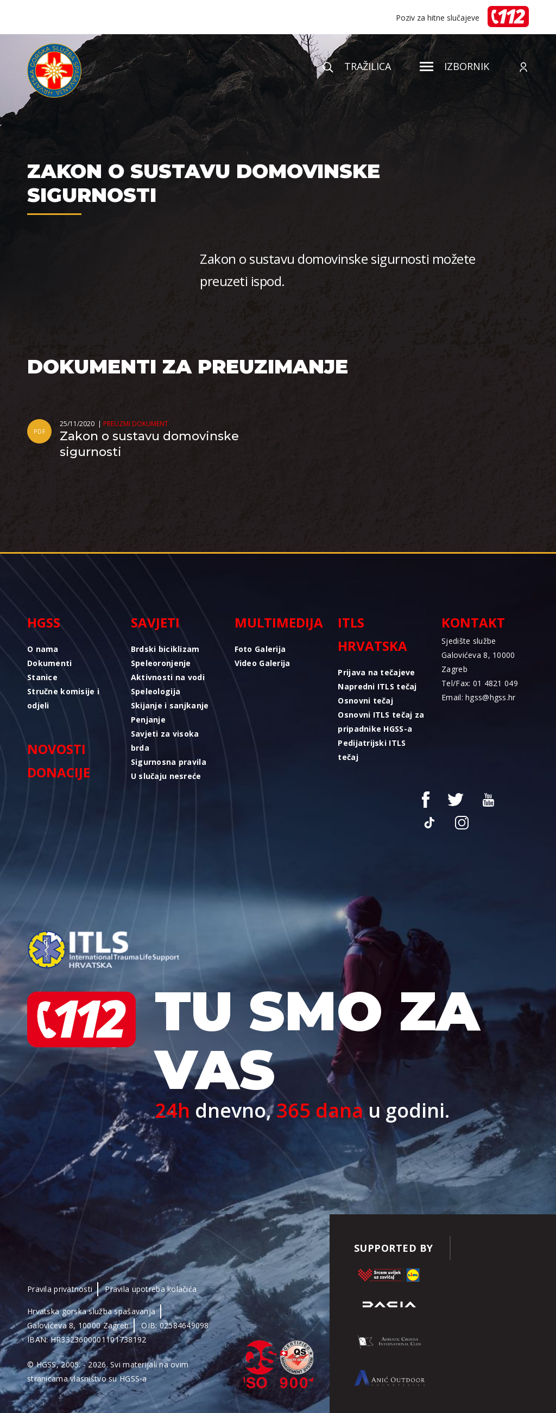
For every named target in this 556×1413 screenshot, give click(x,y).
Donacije (58, 772)
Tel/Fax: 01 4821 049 (479, 683)
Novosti (56, 749)
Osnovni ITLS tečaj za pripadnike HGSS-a (381, 721)
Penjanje (148, 719)
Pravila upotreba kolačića (151, 1289)
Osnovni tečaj (365, 700)
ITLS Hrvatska (372, 634)
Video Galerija (262, 663)
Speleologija (155, 691)
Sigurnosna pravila (168, 762)
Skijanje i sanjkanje (170, 705)
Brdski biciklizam (165, 649)
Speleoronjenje (161, 663)
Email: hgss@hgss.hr (478, 697)
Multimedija (278, 622)
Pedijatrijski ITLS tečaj (372, 750)
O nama (43, 649)
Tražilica (357, 66)
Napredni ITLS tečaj (377, 686)
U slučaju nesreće (166, 776)
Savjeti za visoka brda (165, 740)
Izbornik (454, 66)
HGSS (43, 622)
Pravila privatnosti (59, 1289)
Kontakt (473, 622)
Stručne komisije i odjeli (63, 698)
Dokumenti (49, 663)
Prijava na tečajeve (376, 672)
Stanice (42, 677)
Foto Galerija (260, 649)
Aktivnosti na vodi (168, 677)
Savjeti (155, 622)
